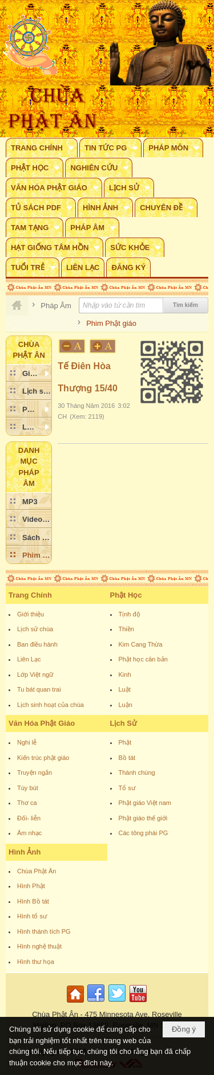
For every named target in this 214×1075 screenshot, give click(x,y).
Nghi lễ (27, 742)
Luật (125, 689)
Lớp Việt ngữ (35, 674)
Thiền (126, 629)
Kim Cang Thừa (141, 644)
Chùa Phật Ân (36, 871)
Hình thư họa (35, 961)
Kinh (125, 674)
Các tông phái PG (143, 832)
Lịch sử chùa (35, 629)
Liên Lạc (29, 659)
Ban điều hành (37, 644)
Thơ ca (27, 802)
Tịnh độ (129, 614)
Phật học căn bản (143, 659)
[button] (42, 147)
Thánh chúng (137, 772)
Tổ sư (127, 787)
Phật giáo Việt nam (145, 802)
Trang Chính (30, 595)
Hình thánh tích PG (44, 931)
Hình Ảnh (25, 852)
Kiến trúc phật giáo (43, 757)
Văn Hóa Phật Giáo (42, 723)
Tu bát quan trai (39, 689)
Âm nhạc (29, 832)
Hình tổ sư (32, 916)
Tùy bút (27, 787)
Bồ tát (127, 757)
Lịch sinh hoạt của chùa (50, 704)
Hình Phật (31, 885)
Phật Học (126, 595)
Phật (125, 742)
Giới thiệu (30, 614)
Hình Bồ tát (33, 901)
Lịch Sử (123, 723)
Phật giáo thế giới (143, 818)
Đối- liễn (29, 818)
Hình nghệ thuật (39, 946)
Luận (125, 704)
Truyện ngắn (34, 772)
